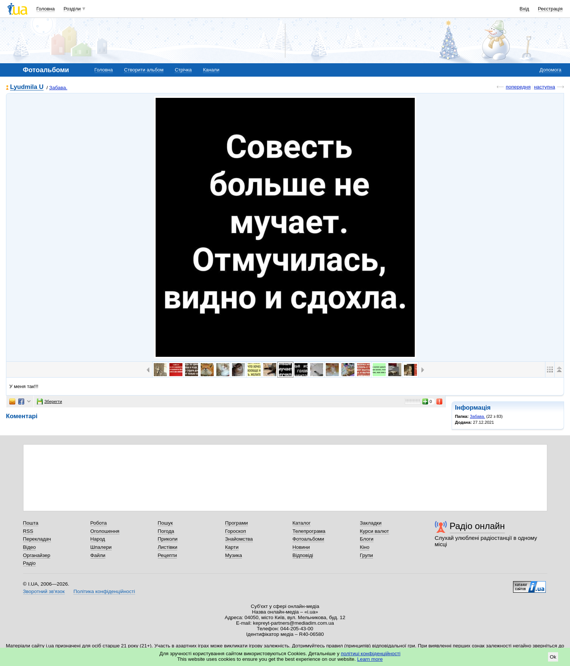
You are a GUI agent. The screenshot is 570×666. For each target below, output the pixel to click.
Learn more (370, 659)
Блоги (367, 539)
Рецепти (167, 555)
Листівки (168, 547)
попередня (518, 87)
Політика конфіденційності (104, 591)
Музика (233, 555)
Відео (29, 547)
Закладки (371, 523)
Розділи (72, 9)
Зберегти (49, 401)
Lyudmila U (27, 87)
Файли (98, 555)
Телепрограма (309, 531)
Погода (166, 531)
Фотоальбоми (308, 539)
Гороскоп (235, 531)
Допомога (550, 70)
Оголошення (105, 531)
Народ (97, 539)
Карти (232, 547)
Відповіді (303, 555)
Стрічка (183, 70)
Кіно (365, 547)
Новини (301, 547)
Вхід (524, 9)
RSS (28, 531)
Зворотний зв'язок (44, 591)
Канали (211, 70)
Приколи (168, 539)
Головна (45, 9)
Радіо (29, 563)
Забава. (58, 87)
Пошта (30, 523)
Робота (98, 523)
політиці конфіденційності (371, 653)
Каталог (302, 523)
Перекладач (37, 539)
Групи (366, 555)
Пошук (165, 523)
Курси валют (374, 531)
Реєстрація (550, 9)
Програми (236, 523)
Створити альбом (143, 70)
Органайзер (36, 555)
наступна (544, 87)
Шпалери (101, 547)
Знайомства (239, 539)
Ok (553, 657)
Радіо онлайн (477, 526)
